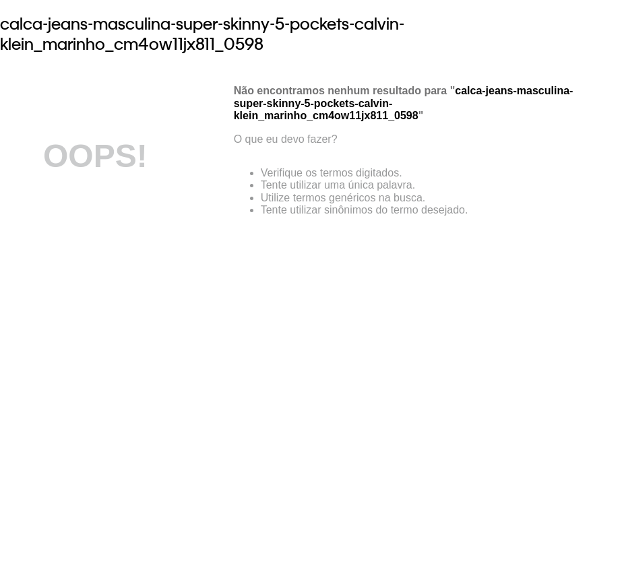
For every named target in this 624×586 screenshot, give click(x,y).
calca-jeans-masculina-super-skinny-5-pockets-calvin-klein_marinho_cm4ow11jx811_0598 (202, 33)
